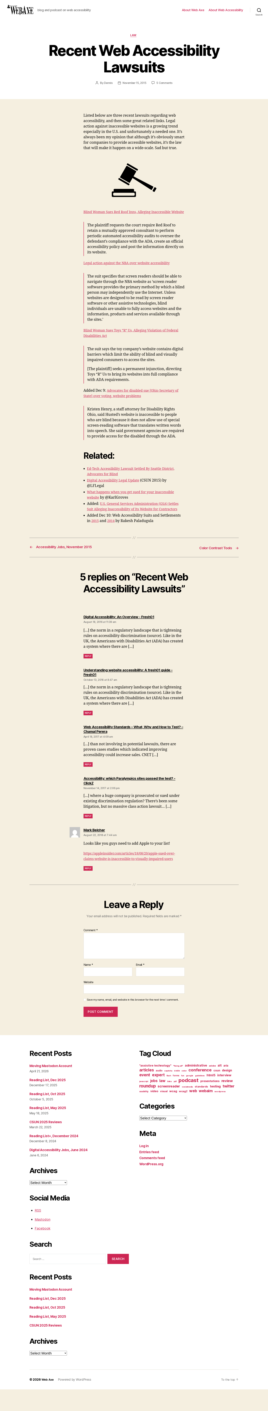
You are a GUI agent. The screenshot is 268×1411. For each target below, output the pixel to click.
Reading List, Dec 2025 (49, 1101)
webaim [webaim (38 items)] (206, 1112)
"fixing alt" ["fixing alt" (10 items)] (178, 1087)
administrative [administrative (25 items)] (196, 1087)
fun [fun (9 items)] (182, 1097)
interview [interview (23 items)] (224, 1097)
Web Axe (48, 1401)
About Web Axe (193, 12)
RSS (38, 1232)
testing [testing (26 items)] (215, 1108)
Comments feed (153, 1179)
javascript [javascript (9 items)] (143, 1103)
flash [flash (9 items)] (169, 1097)
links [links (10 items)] (169, 1103)
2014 (112, 537)
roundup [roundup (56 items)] (147, 1107)
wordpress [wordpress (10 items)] (220, 1113)
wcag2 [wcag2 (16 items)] (183, 1113)
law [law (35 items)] (162, 1102)
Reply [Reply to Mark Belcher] (88, 890)
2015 (95, 537)
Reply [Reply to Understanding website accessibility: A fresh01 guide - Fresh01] (88, 729)
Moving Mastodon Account (52, 1087)
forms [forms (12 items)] (176, 1097)
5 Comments (165, 89)
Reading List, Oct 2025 (49, 1115)
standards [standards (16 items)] (201, 1108)
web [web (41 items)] (193, 1112)
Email (140, 986)
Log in (144, 1167)
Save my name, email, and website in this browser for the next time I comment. (133, 1021)
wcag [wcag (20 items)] (173, 1113)
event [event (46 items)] (144, 1096)
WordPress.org (152, 1185)
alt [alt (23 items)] (219, 1087)
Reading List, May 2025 (49, 1129)
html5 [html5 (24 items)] (211, 1097)
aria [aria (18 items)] (225, 1087)
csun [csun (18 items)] (216, 1092)
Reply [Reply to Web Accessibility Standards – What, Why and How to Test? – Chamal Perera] (88, 780)
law (134, 41)
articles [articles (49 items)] (146, 1091)
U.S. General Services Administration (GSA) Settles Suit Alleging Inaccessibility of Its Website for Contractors (132, 520)
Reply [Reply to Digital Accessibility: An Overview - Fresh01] (88, 672)
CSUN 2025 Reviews (47, 1143)
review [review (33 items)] (227, 1102)
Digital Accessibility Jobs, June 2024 (61, 1171)
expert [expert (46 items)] (158, 1096)
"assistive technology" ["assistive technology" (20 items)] (155, 1087)
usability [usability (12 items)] (144, 1113)
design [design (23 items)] (227, 1092)
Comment (91, 952)
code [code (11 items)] (177, 1092)
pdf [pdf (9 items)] (175, 1103)
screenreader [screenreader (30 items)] (169, 1108)
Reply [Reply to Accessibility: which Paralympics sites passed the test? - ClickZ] (88, 832)
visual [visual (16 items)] (163, 1113)
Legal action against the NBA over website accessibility (131, 274)
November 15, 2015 (134, 89)
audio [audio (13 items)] (159, 1092)
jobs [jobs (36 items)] (154, 1102)
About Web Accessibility (226, 12)
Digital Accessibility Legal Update (116, 491)
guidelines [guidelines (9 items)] (200, 1097)
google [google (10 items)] (189, 1097)
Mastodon (43, 1241)
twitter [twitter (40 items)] (229, 1108)
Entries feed (150, 1173)
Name (88, 986)
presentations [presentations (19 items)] (210, 1103)
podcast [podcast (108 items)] (188, 1102)
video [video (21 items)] (154, 1113)
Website (88, 1003)
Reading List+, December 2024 (56, 1157)
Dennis (107, 89)
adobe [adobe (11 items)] (212, 1087)
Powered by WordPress (75, 1401)
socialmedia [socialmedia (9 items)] (187, 1109)
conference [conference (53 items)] (200, 1091)
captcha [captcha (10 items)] (168, 1092)
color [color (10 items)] (184, 1092)
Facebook (43, 1250)
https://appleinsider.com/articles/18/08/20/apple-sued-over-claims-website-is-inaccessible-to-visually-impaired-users (133, 875)
